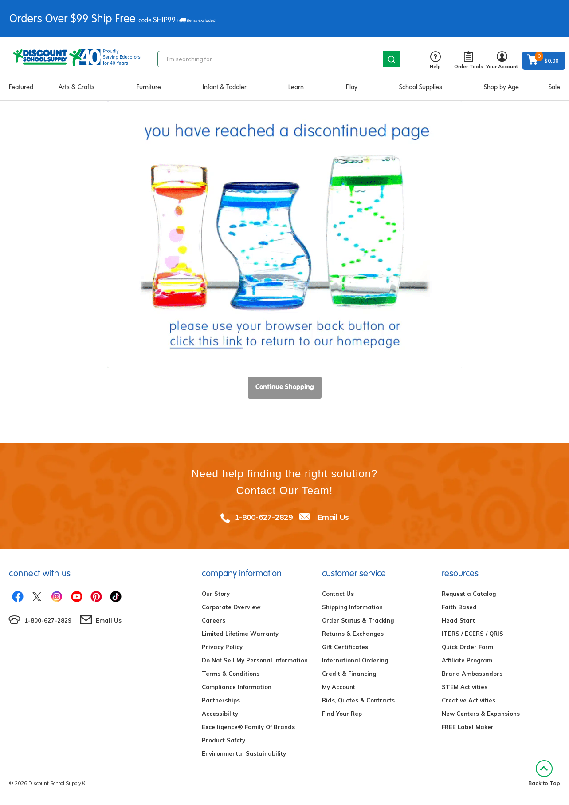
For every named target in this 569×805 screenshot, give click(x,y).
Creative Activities (468, 700)
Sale (554, 87)
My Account (338, 686)
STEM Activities (464, 686)
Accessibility (220, 713)
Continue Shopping (284, 386)
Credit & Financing (349, 673)
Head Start (458, 620)
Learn (296, 87)
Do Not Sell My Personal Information (255, 660)
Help (435, 61)
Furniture (149, 87)
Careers (213, 620)
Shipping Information (352, 607)
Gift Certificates (345, 646)
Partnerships (221, 700)
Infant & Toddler (225, 87)
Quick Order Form (467, 646)
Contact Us (338, 593)
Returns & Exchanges (353, 633)
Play (351, 87)
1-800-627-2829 (264, 517)
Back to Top (544, 773)
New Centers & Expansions (481, 713)
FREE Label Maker (468, 726)
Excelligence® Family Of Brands (248, 726)
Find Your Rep (342, 713)
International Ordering (355, 660)
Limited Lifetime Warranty (240, 633)
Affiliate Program (467, 660)
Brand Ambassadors (472, 673)
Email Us (333, 517)
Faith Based (459, 607)
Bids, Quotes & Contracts (358, 700)
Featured (21, 87)
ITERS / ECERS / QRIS (472, 633)
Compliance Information (236, 686)
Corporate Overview (231, 607)
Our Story (216, 593)
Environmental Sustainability (244, 753)
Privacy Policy (222, 646)
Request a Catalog (469, 593)
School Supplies (420, 87)
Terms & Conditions (230, 673)
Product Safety (223, 740)
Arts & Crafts (76, 87)
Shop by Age (501, 87)
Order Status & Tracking (358, 620)
